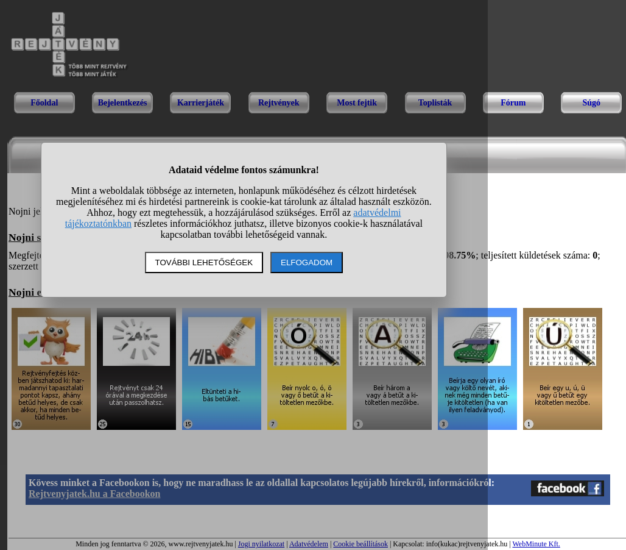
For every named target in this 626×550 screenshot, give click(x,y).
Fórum (513, 102)
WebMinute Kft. (536, 544)
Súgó (591, 102)
